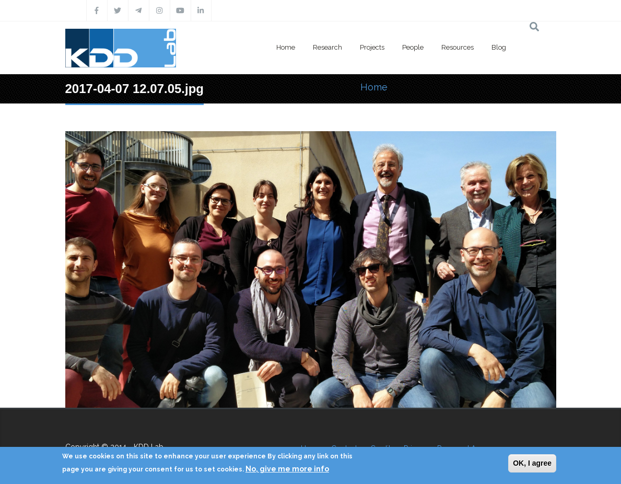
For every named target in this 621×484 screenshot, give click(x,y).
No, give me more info (287, 469)
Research (327, 47)
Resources (457, 47)
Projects (372, 47)
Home (285, 47)
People (413, 47)
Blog (498, 47)
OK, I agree (532, 463)
